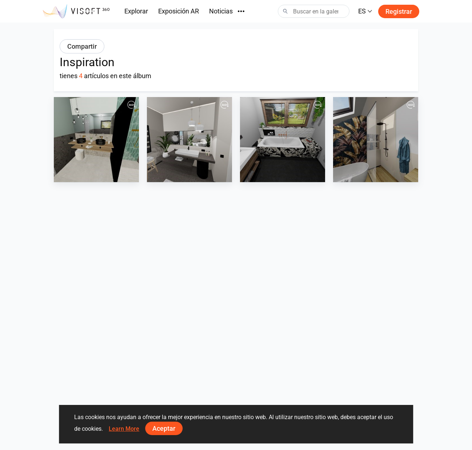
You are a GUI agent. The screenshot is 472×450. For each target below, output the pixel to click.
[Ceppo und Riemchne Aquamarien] (96, 139)
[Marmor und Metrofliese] (282, 139)
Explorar (136, 11)
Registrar (398, 11)
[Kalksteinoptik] (189, 139)
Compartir (82, 46)
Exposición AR (178, 11)
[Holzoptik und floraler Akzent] (375, 139)
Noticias (221, 11)
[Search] (313, 11)
